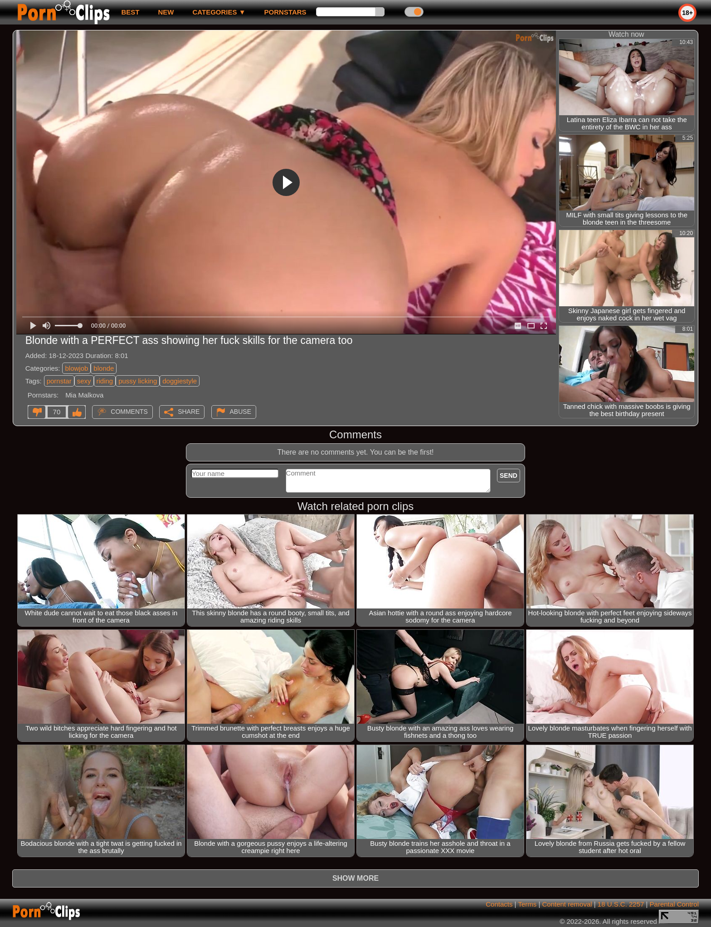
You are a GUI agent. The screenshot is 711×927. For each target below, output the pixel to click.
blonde (103, 368)
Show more (355, 878)
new (166, 12)
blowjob (76, 368)
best (130, 12)
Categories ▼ (218, 12)
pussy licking (137, 381)
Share (189, 411)
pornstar (59, 381)
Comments (129, 411)
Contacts (499, 904)
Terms (527, 904)
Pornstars (285, 12)
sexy (84, 381)
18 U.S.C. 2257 (621, 904)
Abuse (240, 411)
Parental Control (674, 904)
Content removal (567, 904)
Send (508, 475)
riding (105, 381)
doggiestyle (179, 381)
